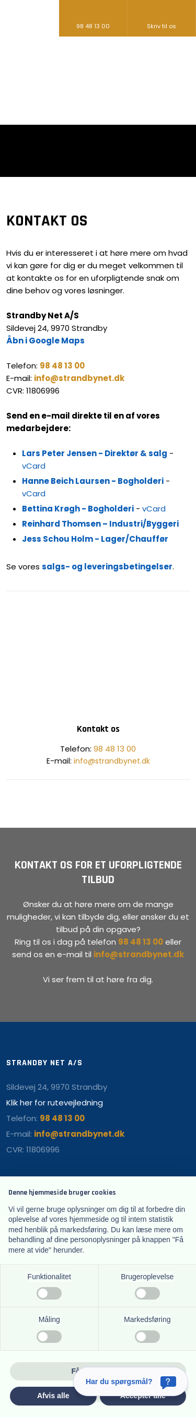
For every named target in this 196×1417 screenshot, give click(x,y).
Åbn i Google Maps (45, 340)
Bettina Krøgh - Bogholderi (78, 508)
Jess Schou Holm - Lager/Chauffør (95, 538)
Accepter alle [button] (143, 1395)
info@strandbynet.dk (112, 761)
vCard (33, 465)
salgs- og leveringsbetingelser (107, 566)
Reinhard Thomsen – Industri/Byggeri (100, 523)
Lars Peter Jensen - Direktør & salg (94, 453)
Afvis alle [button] (53, 1395)
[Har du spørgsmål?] (130, 1381)
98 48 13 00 (115, 748)
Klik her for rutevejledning (54, 1102)
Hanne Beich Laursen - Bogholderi (93, 480)
